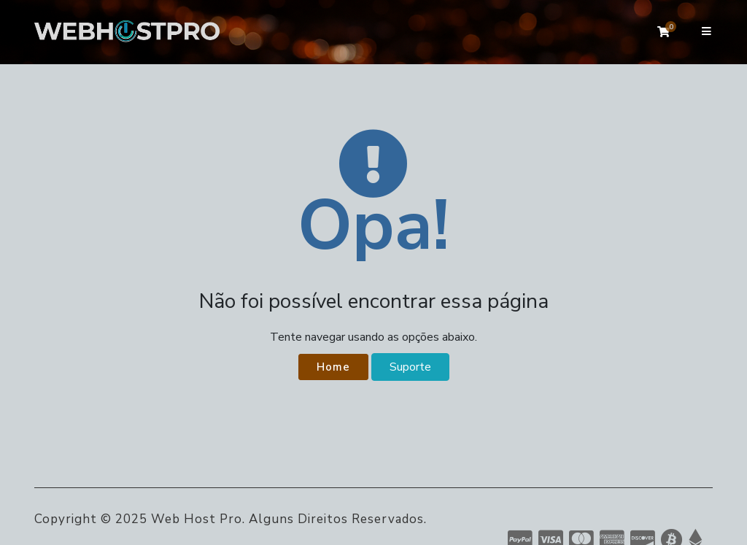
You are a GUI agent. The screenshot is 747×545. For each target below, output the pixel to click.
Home (333, 367)
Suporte (410, 367)
